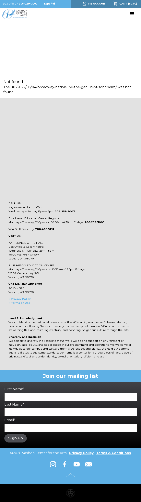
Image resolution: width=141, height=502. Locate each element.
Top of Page (71, 475)
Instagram (53, 464)
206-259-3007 (28, 3)
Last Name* (70, 409)
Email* (70, 425)
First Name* (70, 394)
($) (128, 3)
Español (49, 3)
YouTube (76, 464)
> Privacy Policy (19, 298)
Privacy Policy (81, 453)
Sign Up (15, 438)
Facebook (65, 464)
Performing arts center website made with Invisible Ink (71, 493)
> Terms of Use (19, 302)
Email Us (88, 464)
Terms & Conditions (113, 453)
